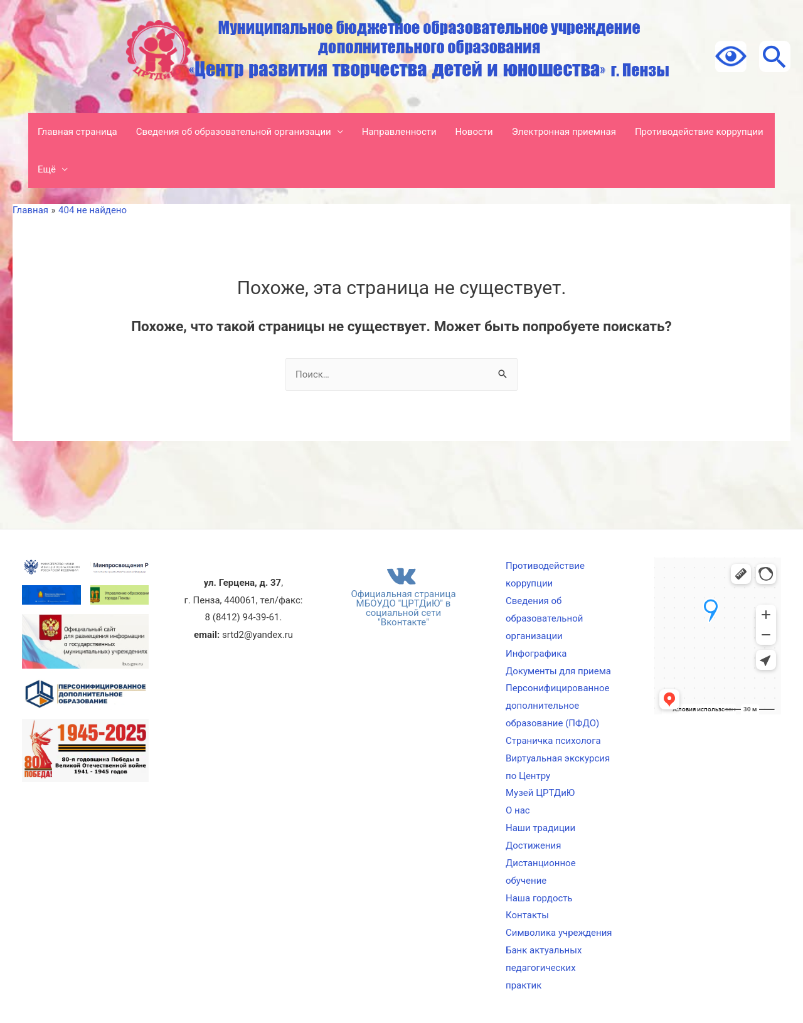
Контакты (527, 915)
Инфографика (536, 653)
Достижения (533, 845)
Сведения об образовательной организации (233, 131)
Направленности (399, 131)
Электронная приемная (564, 131)
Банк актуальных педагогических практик (544, 968)
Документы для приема (558, 671)
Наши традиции (540, 828)
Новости (474, 131)
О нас (518, 810)
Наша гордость (539, 898)
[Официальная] (401, 594)
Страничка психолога (553, 740)
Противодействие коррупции (699, 131)
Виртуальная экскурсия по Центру (558, 767)
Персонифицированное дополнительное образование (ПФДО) (557, 705)
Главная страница (77, 131)
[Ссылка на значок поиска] (774, 56)
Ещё (47, 169)
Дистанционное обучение (541, 871)
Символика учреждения (559, 932)
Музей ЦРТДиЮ (540, 792)
